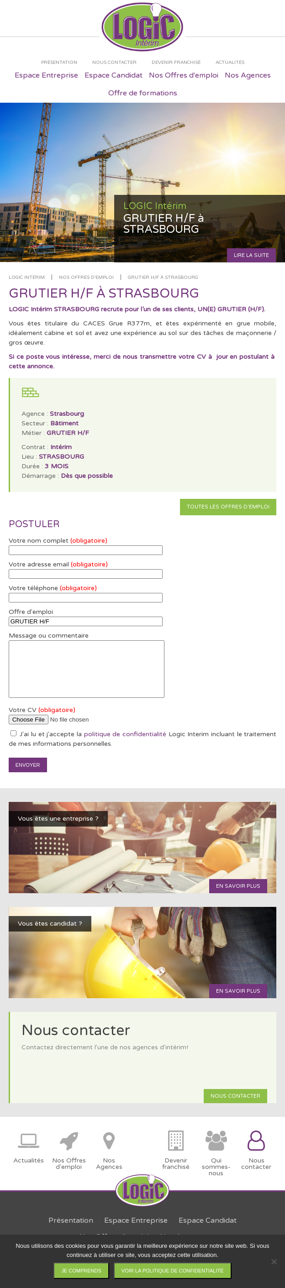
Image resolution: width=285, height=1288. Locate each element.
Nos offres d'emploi (86, 277)
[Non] (273, 1261)
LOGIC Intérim (27, 277)
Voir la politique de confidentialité (172, 1270)
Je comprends (81, 1270)
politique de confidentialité (125, 734)
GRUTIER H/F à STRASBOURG (163, 277)
